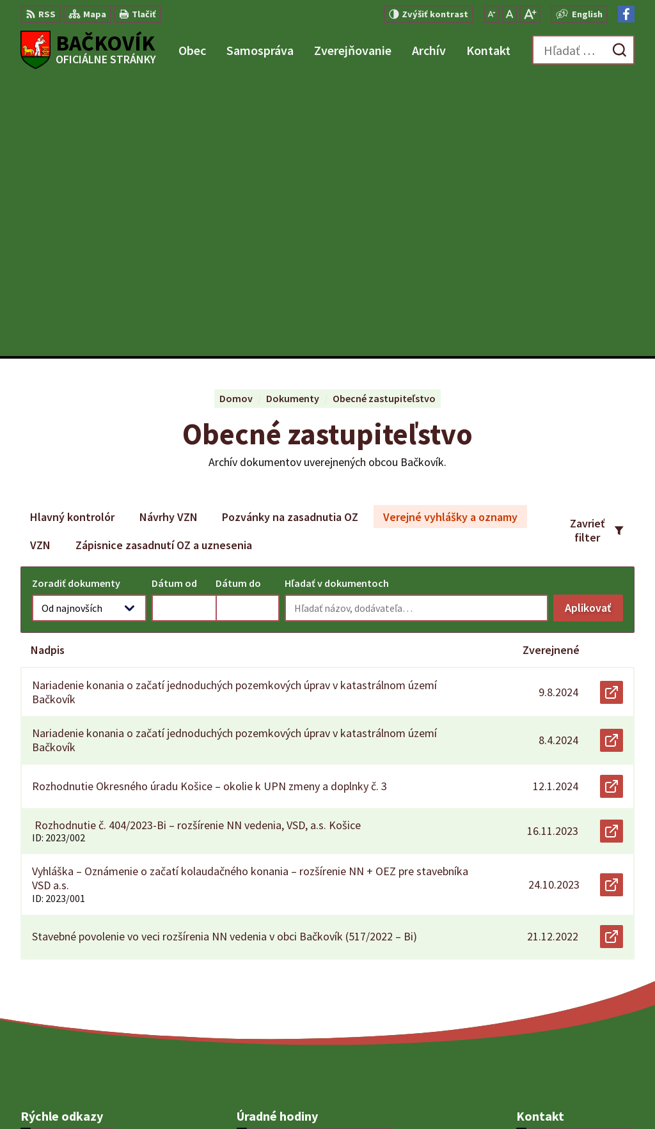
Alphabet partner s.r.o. (187, 1094)
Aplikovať (594, 334)
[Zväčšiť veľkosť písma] (530, 14)
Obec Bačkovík (352, 1094)
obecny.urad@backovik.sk (575, 971)
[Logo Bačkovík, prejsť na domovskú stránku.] (88, 50)
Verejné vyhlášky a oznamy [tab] (450, 240)
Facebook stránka (556, 986)
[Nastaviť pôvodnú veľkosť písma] (509, 14)
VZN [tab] (40, 268)
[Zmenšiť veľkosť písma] (492, 14)
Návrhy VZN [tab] (168, 240)
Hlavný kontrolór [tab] (72, 240)
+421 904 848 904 (552, 955)
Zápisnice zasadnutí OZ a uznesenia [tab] (163, 268)
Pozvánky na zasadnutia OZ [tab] (290, 240)
